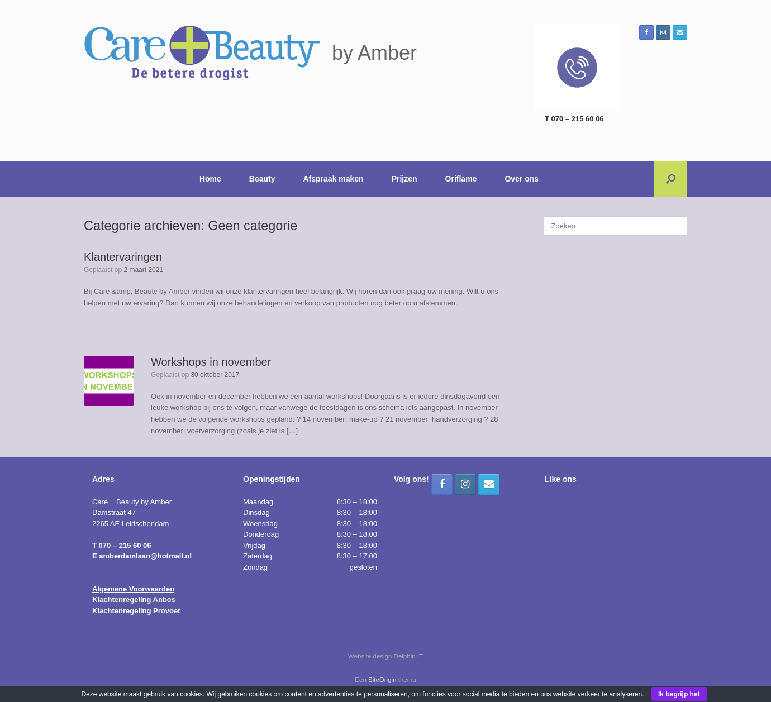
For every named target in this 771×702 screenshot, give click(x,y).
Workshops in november (211, 362)
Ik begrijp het (679, 694)
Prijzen (404, 178)
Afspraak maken (333, 178)
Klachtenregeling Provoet (136, 611)
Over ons (522, 178)
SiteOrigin (382, 679)
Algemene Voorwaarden (133, 589)
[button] (670, 179)
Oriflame (461, 178)
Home (210, 178)
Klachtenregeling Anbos (133, 599)
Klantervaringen (123, 257)
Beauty (262, 178)
